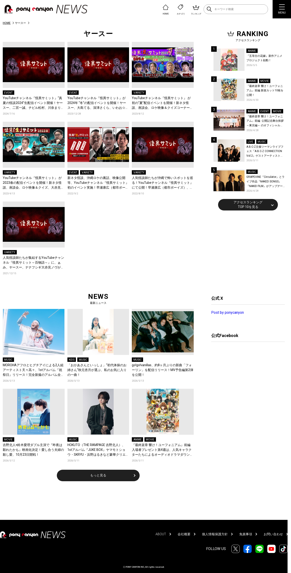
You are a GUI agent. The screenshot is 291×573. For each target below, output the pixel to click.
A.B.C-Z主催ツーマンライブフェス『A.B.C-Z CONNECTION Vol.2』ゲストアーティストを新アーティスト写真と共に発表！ (264, 151)
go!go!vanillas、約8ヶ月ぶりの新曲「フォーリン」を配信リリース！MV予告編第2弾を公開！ (162, 370)
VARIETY (138, 92)
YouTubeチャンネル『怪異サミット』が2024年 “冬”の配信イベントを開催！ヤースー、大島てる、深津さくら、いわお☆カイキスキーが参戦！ (98, 103)
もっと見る (98, 475)
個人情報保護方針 (215, 534)
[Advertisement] (245, 252)
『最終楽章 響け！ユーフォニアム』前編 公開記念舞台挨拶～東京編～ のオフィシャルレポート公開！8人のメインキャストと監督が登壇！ (265, 121)
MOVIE (8, 439)
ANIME (137, 439)
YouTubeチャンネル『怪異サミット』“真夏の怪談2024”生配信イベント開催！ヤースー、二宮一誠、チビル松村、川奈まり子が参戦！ (33, 103)
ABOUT (161, 534)
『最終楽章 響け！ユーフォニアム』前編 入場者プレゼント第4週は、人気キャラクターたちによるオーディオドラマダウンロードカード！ (162, 450)
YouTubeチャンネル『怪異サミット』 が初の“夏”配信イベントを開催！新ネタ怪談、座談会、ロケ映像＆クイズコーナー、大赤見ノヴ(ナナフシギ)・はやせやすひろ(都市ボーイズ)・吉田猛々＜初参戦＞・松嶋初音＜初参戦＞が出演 (162, 103)
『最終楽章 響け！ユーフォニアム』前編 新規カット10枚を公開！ (264, 90)
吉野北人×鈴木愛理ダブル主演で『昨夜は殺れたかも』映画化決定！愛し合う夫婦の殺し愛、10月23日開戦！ (33, 449)
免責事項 (245, 534)
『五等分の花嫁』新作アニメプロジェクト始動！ (264, 58)
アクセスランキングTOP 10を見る (247, 204)
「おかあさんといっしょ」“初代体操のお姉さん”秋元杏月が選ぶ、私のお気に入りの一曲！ (97, 370)
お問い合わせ (273, 534)
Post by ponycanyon (227, 312)
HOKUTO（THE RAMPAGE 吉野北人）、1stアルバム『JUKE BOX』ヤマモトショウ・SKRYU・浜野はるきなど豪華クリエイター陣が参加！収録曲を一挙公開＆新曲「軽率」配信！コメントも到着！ (98, 450)
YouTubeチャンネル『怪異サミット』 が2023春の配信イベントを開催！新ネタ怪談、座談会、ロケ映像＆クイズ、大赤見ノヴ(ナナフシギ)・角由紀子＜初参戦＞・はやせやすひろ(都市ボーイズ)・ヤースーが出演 (33, 183)
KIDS (72, 359)
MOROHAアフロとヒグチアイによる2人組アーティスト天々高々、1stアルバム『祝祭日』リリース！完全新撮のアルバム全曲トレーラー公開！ (33, 370)
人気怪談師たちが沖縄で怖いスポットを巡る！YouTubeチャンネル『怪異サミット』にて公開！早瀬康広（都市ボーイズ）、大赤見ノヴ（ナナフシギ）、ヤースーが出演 (162, 183)
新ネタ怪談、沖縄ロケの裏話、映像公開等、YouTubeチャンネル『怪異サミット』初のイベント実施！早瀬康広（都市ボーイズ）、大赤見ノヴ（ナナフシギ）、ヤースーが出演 (98, 183)
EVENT (8, 92)
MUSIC (8, 359)
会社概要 (184, 534)
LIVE (250, 141)
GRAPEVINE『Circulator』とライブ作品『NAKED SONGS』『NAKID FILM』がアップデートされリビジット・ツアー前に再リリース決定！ (265, 181)
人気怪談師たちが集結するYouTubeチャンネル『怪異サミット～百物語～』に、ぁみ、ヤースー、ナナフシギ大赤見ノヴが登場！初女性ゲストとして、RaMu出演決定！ (33, 263)
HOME (7, 23)
